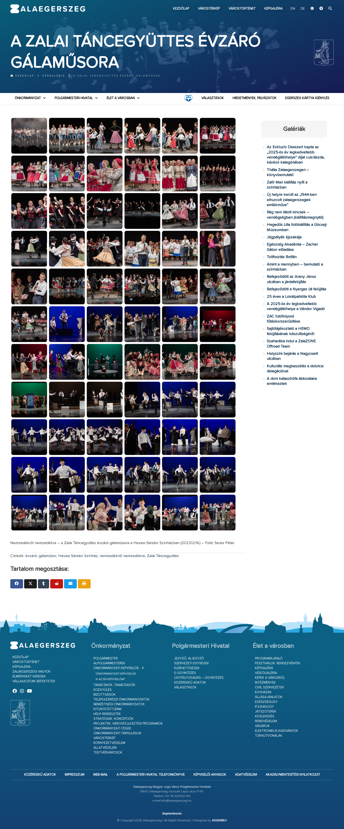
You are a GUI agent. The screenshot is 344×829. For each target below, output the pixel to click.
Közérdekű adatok (190, 682)
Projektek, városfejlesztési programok (128, 723)
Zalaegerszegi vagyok (32, 671)
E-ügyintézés (185, 673)
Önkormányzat (28, 98)
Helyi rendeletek (107, 714)
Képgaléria (273, 8)
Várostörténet (242, 8)
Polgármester (105, 658)
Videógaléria (266, 673)
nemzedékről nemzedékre (122, 556)
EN (293, 9)
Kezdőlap (181, 8)
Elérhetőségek (187, 668)
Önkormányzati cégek (112, 728)
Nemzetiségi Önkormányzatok (119, 704)
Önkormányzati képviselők (116, 668)
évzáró (31, 556)
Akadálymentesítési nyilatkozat (293, 774)
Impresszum (74, 774)
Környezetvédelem (109, 743)
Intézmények (265, 682)
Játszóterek (265, 711)
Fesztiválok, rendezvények (277, 663)
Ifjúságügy (264, 706)
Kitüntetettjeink (107, 709)
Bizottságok (104, 694)
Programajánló (269, 658)
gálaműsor (47, 556)
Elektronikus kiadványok (276, 731)
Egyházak (263, 692)
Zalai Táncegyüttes (163, 556)
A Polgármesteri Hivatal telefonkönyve (150, 774)
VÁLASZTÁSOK (212, 98)
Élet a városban (121, 98)
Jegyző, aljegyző (189, 658)
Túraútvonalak (268, 735)
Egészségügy (266, 702)
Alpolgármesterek (109, 663)
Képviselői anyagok (210, 774)
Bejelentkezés (172, 813)
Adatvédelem (246, 774)
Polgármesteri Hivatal (74, 98)
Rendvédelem (266, 721)
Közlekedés (264, 716)
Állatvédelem (104, 747)
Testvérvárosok (107, 752)
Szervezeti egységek (191, 663)
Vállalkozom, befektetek (34, 681)
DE (303, 9)
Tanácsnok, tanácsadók (114, 685)
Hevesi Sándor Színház (78, 556)
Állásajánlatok (269, 697)
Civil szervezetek (269, 687)
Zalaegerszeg (47, 8)
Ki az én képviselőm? (110, 679)
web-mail (100, 774)
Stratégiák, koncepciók (113, 718)
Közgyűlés (102, 689)
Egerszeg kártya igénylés (307, 98)
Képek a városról (270, 677)
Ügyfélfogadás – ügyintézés (199, 677)
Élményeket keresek (29, 676)
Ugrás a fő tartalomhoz (323, 2)
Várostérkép (209, 8)
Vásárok (262, 726)
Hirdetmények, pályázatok (254, 98)
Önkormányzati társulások (117, 733)
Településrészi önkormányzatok (121, 699)
